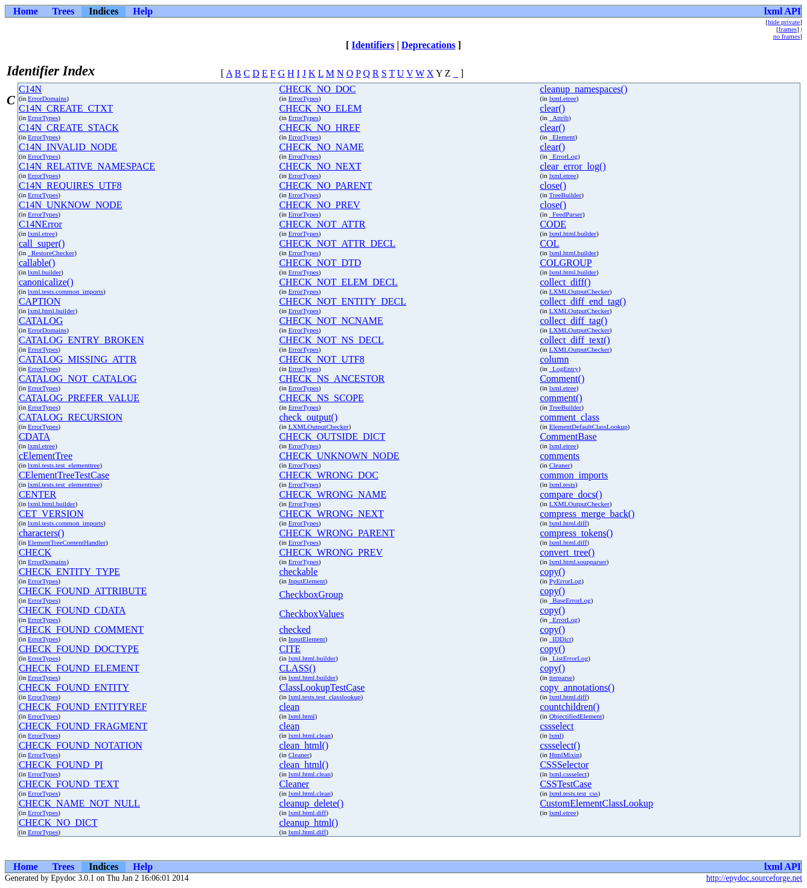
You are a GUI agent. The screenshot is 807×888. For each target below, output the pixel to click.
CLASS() (297, 668)
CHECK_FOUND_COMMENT (81, 629)
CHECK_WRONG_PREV (331, 552)
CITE (290, 649)
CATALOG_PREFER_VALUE (79, 398)
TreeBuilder (565, 194)
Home (25, 11)
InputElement (307, 581)
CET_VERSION (51, 514)
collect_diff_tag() (573, 321)
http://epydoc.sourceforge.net (754, 878)
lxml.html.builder (572, 233)
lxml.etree (562, 98)
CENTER (37, 494)
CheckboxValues (311, 614)
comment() (561, 398)
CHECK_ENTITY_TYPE (69, 571)
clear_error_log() (572, 166)
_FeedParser (565, 214)
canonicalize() (46, 282)
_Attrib (559, 117)
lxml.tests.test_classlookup (325, 696)
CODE (553, 224)
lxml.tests (562, 484)
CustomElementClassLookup (596, 803)
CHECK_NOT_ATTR (322, 224)
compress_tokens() (576, 533)
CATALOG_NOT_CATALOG (78, 378)
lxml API (782, 11)
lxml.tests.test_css (573, 793)
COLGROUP (566, 263)
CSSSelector (564, 765)
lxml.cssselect (568, 774)
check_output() (308, 417)
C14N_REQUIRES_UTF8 (70, 185)
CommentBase (568, 436)
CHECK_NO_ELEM (320, 108)
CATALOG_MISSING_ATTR (77, 359)
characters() (42, 533)
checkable (298, 571)
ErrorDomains (47, 98)
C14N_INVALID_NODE (68, 147)
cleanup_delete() (311, 803)
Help (143, 11)
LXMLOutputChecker (579, 291)
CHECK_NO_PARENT (325, 185)
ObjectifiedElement (575, 716)
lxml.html (302, 716)
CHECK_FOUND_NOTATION (80, 745)
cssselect (556, 726)
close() (553, 185)
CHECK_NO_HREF (319, 127)
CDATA (34, 436)
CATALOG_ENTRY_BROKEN (81, 340)
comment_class (569, 417)
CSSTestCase (566, 784)
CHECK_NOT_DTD (320, 263)
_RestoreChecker (51, 252)
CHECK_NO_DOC (317, 89)
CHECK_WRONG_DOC (328, 475)
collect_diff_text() (575, 340)
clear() (552, 108)
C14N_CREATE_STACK (69, 127)
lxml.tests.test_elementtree (64, 465)
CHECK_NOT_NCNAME (331, 321)
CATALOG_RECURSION (71, 417)
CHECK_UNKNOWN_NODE (339, 456)
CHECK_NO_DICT (58, 822)
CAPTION (39, 301)
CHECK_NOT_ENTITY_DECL (342, 301)
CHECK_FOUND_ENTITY (74, 687)
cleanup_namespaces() (583, 89)
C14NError (40, 224)
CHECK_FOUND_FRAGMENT (83, 726)
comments (559, 456)
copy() (552, 571)
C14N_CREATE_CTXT (66, 108)
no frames (786, 36)
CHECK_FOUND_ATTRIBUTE (83, 591)
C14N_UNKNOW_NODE (71, 205)
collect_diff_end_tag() (583, 301)
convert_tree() (567, 552)
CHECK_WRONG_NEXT (331, 514)
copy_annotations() (577, 687)
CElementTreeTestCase (64, 475)
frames (788, 29)
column (554, 359)
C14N (30, 89)
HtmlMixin (564, 754)
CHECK (35, 552)
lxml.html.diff (568, 523)
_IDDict (560, 638)
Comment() (562, 378)
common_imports (574, 475)
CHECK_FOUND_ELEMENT (79, 668)
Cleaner (559, 465)
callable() (37, 263)
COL (549, 243)
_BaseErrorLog (570, 600)
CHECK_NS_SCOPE (321, 398)
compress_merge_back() (587, 514)
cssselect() (560, 745)
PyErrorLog (565, 581)
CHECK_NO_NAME (321, 147)
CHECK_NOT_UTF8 (321, 359)
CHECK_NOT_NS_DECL (331, 340)
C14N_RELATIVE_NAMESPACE (87, 166)
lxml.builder (44, 272)
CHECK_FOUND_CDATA (72, 610)
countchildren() (569, 707)
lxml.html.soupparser (578, 561)
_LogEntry (563, 368)
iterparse (561, 677)
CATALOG (41, 321)
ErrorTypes (304, 98)
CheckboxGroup (311, 594)
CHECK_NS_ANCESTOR (331, 378)
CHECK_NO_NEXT (320, 166)
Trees (64, 11)
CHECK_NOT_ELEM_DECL (338, 282)
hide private (784, 21)
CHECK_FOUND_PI (61, 765)
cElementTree (45, 456)
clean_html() (303, 745)
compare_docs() (571, 494)
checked (294, 629)
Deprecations (428, 45)
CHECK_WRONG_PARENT (336, 533)
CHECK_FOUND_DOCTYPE (79, 649)
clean (289, 707)
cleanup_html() (308, 822)
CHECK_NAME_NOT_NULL (79, 803)
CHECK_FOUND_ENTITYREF (83, 707)
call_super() (42, 243)
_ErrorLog (563, 156)
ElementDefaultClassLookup (588, 426)
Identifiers (372, 45)
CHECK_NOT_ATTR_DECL (337, 243)
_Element (562, 137)
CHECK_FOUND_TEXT (69, 784)
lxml (555, 735)
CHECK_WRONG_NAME (332, 494)
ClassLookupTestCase (322, 687)
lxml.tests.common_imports (65, 291)
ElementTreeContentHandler (67, 542)
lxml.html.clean (310, 735)
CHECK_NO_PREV (319, 205)
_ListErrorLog (569, 658)
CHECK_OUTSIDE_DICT (332, 436)
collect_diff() (565, 282)
